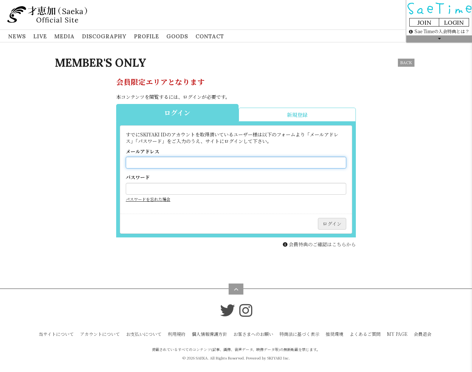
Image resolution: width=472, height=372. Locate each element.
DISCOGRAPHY (104, 36)
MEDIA (64, 36)
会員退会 (422, 334)
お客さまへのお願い (253, 334)
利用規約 (176, 334)
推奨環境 (334, 334)
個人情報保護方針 (209, 334)
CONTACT (209, 36)
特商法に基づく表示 (299, 334)
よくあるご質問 (365, 334)
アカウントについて (100, 334)
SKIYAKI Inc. (278, 358)
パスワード (138, 177)
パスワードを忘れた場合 (148, 199)
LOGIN (454, 22)
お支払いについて (144, 334)
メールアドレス (142, 151)
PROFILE (146, 36)
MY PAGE (397, 334)
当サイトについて (56, 334)
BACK (406, 62)
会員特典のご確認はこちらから (322, 244)
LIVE (40, 36)
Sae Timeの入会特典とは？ (439, 31)
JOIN (424, 22)
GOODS (177, 36)
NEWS (17, 36)
